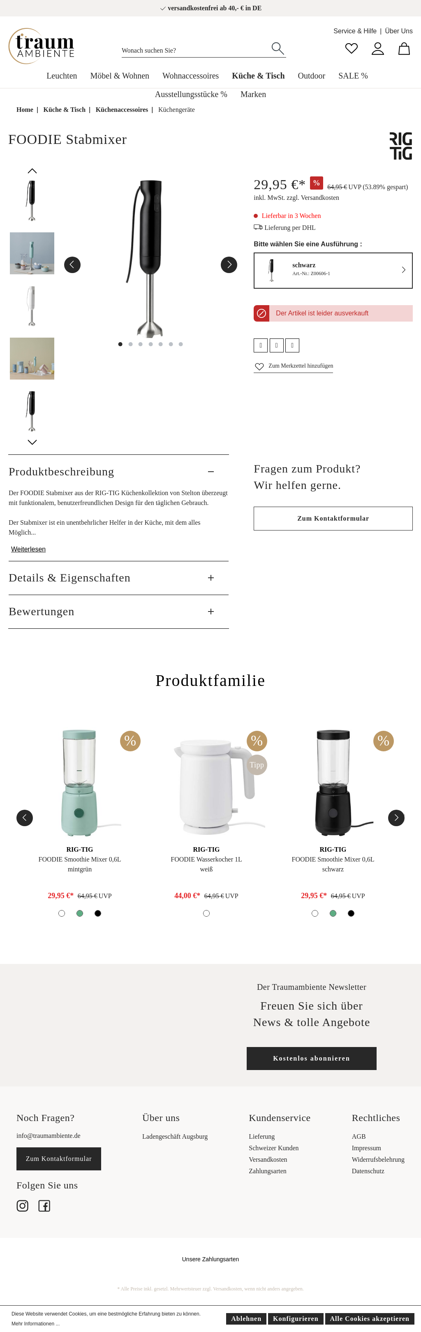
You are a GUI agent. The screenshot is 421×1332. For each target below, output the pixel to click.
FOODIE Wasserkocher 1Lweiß (206, 864)
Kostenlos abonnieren (311, 1058)
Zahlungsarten (268, 1171)
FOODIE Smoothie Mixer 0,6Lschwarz (333, 864)
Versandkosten (268, 1159)
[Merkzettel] (351, 47)
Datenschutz (368, 1171)
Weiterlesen (28, 549)
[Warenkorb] (404, 47)
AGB (359, 1136)
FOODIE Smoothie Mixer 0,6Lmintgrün (80, 864)
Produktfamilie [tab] (210, 680)
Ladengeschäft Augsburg (175, 1136)
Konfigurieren (295, 1318)
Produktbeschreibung (61, 471)
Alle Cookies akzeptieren (369, 1318)
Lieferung (262, 1136)
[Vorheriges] (72, 265)
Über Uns (399, 31)
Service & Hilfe (355, 31)
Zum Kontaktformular (333, 518)
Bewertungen (41, 611)
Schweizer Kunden (273, 1147)
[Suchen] (278, 48)
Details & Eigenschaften (70, 577)
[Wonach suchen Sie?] (196, 48)
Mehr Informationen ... (36, 1324)
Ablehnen (246, 1318)
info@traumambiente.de (48, 1135)
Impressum (366, 1147)
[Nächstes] (229, 265)
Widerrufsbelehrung (378, 1159)
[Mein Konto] (377, 47)
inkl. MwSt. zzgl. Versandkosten (296, 197)
